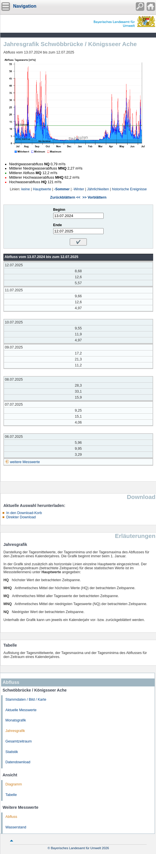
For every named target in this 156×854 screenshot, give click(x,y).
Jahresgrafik (15, 731)
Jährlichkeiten (98, 189)
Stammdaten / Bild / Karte (25, 700)
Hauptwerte (42, 189)
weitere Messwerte (25, 462)
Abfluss (11, 817)
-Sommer (62, 189)
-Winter (78, 189)
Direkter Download (21, 517)
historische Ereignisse (129, 189)
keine (25, 189)
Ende (57, 225)
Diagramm (13, 784)
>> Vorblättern (94, 197)
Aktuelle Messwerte (20, 710)
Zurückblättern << (65, 197)
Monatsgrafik (15, 720)
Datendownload (17, 762)
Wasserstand (15, 827)
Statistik (11, 752)
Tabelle (11, 795)
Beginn (59, 210)
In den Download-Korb (24, 513)
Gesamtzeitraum (18, 741)
